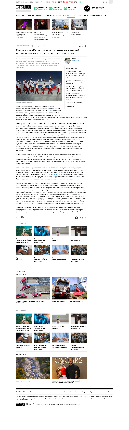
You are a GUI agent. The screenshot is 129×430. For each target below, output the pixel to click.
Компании (40, 15)
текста (50, 110)
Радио (72, 392)
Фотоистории (21, 275)
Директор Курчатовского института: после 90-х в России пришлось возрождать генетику (41, 35)
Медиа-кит (85, 392)
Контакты (78, 392)
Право (79, 15)
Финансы (50, 15)
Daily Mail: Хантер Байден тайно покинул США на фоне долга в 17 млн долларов (75, 88)
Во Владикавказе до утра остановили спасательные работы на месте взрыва (60, 35)
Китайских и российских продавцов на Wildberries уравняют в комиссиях (24, 35)
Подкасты (30, 15)
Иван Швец (75, 60)
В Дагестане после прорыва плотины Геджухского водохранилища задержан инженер (75, 96)
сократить (56, 174)
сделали (64, 188)
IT (105, 15)
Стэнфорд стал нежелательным (76, 33)
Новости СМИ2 (20, 271)
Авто (86, 15)
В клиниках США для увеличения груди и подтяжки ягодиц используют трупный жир (75, 74)
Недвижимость (96, 15)
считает (77, 177)
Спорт (46, 46)
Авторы (104, 392)
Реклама (66, 392)
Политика (60, 15)
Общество (71, 15)
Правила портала (95, 392)
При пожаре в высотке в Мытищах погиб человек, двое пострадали (75, 82)
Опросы (110, 392)
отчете (26, 161)
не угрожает (51, 207)
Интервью (20, 15)
